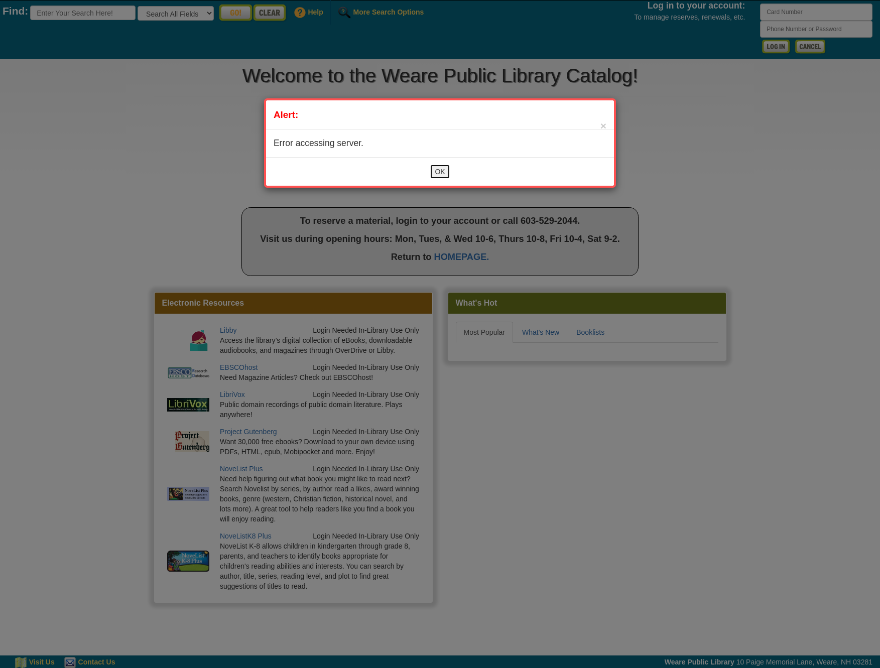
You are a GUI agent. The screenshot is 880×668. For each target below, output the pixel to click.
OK (440, 172)
